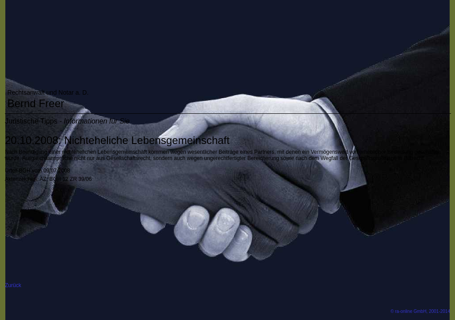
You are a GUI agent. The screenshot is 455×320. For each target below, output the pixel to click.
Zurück (13, 285)
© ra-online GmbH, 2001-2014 (420, 311)
